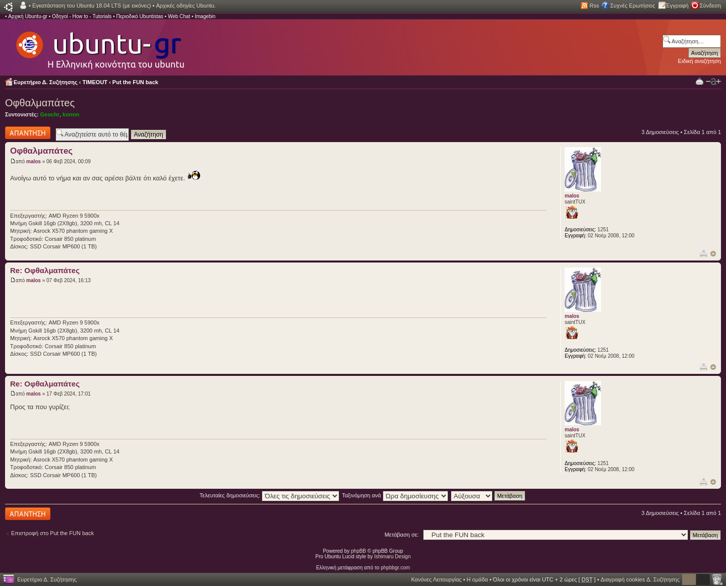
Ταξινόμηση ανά (395, 495)
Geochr (49, 114)
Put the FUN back (135, 82)
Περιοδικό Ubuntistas (139, 16)
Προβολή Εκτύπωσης (699, 81)
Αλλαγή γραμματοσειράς (713, 81)
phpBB (358, 551)
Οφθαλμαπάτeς (40, 102)
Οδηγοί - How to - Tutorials (81, 16)
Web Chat (179, 16)
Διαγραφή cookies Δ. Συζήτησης (640, 579)
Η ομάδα (477, 579)
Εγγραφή (678, 6)
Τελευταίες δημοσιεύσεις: (270, 495)
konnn (71, 114)
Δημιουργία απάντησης (27, 132)
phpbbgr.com (395, 567)
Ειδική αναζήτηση (699, 61)
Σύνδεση (710, 6)
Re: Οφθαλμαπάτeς (45, 270)
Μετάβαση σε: (402, 535)
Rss (594, 6)
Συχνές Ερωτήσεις (632, 6)
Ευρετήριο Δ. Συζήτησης (46, 82)
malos (33, 161)
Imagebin (205, 16)
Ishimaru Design (392, 556)
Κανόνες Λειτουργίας (436, 579)
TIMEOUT (95, 82)
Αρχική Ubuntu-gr (27, 16)
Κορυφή (713, 253)
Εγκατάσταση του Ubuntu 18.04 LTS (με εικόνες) (91, 6)
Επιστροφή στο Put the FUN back (52, 533)
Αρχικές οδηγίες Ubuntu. (186, 6)
